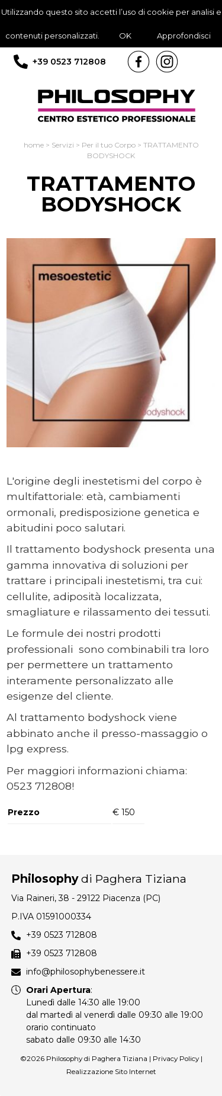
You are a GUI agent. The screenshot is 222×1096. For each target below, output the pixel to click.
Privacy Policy (176, 1059)
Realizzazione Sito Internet (111, 1072)
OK (125, 35)
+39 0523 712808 (69, 61)
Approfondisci (184, 35)
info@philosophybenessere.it (85, 971)
